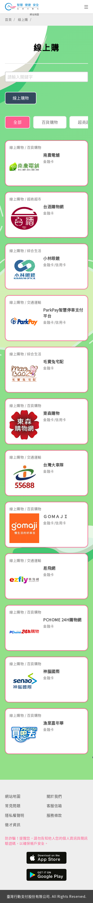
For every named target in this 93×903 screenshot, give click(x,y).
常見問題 (12, 805)
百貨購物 (50, 122)
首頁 (8, 19)
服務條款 (54, 815)
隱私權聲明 (14, 815)
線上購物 (21, 98)
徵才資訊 (12, 824)
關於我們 (54, 796)
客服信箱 (54, 805)
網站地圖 (34, 14)
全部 (17, 122)
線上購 (23, 19)
